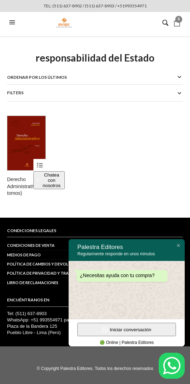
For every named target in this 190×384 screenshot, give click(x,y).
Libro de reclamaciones (32, 282)
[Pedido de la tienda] (95, 77)
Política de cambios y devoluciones (46, 264)
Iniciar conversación (126, 329)
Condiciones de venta (31, 245)
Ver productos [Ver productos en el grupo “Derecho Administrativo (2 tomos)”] (39, 165)
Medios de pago (24, 254)
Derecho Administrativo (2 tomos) (25, 186)
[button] (13, 22)
